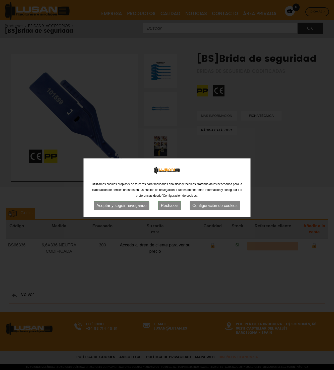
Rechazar (169, 210)
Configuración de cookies (215, 210)
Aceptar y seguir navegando (121, 210)
